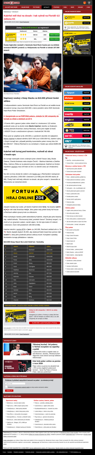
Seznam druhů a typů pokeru (74, 199)
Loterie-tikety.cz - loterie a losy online (44, 411)
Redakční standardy (19, 452)
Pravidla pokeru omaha (72, 196)
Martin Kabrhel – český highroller (75, 255)
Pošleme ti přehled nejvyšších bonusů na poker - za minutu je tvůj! (29, 380)
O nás (4, 452)
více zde (30, 329)
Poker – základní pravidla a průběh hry (76, 177)
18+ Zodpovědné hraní (62, 452)
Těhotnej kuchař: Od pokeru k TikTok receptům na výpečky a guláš (46, 346)
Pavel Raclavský (24, 22)
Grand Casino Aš (71, 241)
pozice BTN (21, 229)
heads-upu (36, 174)
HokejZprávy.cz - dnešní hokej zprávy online (18, 411)
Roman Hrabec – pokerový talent (75, 249)
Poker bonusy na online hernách (74, 216)
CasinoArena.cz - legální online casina (44, 405)
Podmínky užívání (30, 452)
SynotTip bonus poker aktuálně (74, 168)
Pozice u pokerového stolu (73, 193)
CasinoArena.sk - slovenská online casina (45, 424)
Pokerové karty (70, 232)
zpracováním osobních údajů (22, 387)
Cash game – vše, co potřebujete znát (76, 188)
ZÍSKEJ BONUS (54, 35)
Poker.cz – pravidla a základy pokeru (44, 403)
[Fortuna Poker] (77, 54)
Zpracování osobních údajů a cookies (45, 452)
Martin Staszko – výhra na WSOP (75, 252)
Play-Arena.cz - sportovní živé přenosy (44, 417)
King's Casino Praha (72, 238)
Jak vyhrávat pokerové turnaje (74, 185)
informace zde (35, 442)
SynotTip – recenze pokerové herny (75, 160)
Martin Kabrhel (9, 139)
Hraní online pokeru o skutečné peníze (76, 218)
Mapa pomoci (51, 448)
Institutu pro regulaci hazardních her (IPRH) (39, 434)
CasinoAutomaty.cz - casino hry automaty (45, 414)
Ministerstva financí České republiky (69, 432)
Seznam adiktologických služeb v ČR (38, 448)
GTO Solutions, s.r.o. (76, 452)
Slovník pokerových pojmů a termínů (76, 191)
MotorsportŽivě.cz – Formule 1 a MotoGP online (19, 417)
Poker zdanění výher (72, 263)
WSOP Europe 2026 (72, 246)
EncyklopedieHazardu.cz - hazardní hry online (46, 408)
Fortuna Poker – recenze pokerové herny (77, 163)
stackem (14, 167)
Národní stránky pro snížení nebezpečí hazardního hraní (69, 448)
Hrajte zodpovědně (8, 440)
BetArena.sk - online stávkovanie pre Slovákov (18, 419)
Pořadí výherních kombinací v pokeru (76, 179)
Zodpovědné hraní (70, 434)
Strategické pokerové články (73, 205)
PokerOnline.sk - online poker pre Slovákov (45, 427)
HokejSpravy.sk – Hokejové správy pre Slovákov (19, 427)
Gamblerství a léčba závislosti (74, 260)
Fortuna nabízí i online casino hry (75, 269)
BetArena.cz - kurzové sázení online (16, 403)
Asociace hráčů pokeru (72, 266)
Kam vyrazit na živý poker (73, 230)
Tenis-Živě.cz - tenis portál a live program (17, 414)
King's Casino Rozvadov (73, 235)
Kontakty (10, 452)
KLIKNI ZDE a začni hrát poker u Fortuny (44, 323)
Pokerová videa (70, 202)
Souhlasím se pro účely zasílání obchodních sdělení (28, 387)
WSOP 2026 (70, 243)
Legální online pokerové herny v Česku (76, 210)
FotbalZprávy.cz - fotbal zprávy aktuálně (17, 408)
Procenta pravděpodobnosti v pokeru (76, 182)
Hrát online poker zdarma (73, 213)
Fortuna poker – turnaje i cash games (76, 224)
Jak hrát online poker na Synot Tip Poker (77, 221)
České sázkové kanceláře (73, 271)
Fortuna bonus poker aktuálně (74, 171)
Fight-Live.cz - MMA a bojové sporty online (17, 405)
